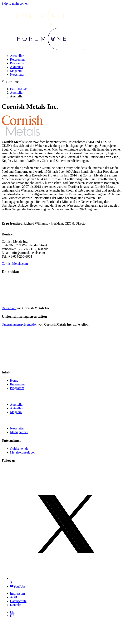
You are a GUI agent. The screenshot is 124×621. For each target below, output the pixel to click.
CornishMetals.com (15, 263)
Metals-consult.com (23, 452)
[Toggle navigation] (83, 49)
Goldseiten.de (19, 448)
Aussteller (17, 404)
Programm (17, 388)
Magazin (16, 412)
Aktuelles (16, 408)
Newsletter (17, 428)
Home (14, 380)
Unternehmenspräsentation (20, 324)
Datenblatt (9, 308)
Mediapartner (19, 432)
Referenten (17, 384)
